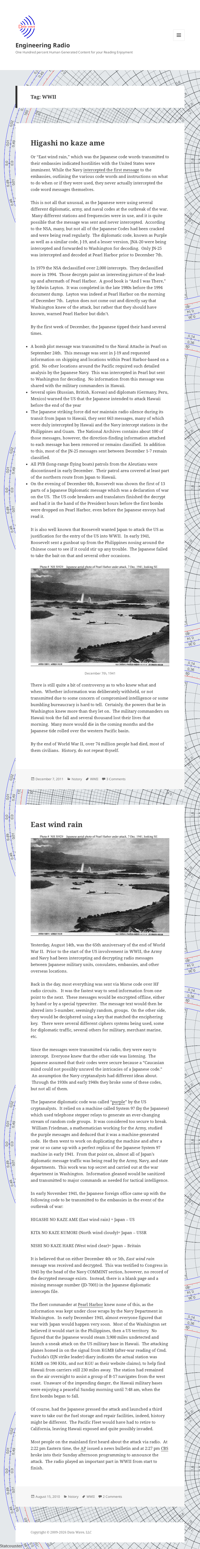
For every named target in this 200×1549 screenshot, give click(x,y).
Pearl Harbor (90, 1304)
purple (118, 1101)
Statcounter (11, 1545)
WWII (94, 779)
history (77, 779)
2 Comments (112, 1496)
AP (83, 1448)
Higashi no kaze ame (68, 143)
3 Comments (116, 779)
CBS (164, 1448)
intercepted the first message (111, 169)
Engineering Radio (42, 45)
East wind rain (56, 824)
